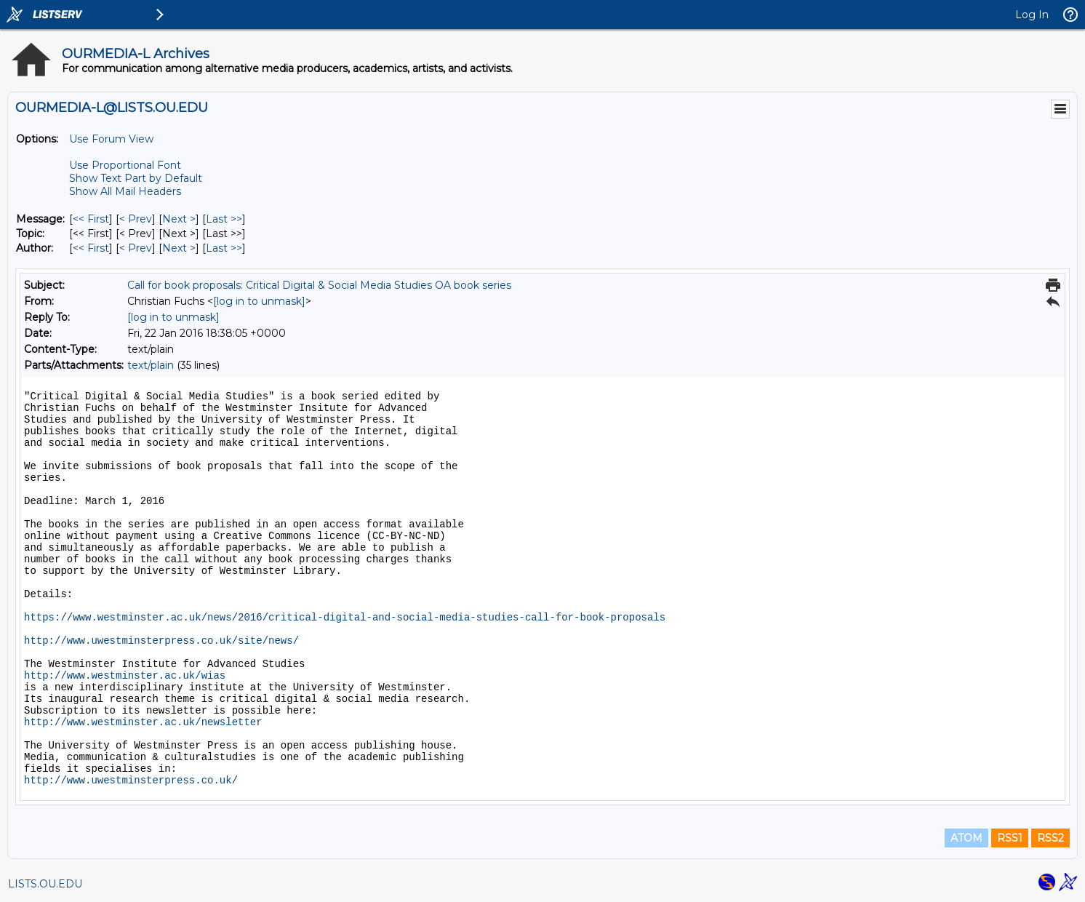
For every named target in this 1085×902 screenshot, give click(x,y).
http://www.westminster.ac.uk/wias (124, 676)
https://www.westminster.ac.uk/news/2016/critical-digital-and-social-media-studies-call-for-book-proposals (344, 617)
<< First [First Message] (91, 219)
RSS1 (1009, 838)
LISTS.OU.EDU (45, 883)
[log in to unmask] (259, 301)
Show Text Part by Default (135, 178)
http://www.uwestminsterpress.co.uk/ (131, 780)
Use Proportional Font (125, 165)
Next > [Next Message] (179, 219)
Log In (1032, 14)
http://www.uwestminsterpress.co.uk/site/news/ (161, 641)
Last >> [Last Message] (224, 219)
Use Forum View (111, 138)
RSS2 (1050, 838)
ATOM (966, 838)
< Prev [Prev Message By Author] (135, 248)
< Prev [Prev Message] (135, 219)
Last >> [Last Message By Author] (224, 248)
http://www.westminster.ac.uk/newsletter (143, 722)
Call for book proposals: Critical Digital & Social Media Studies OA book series (319, 285)
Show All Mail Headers (125, 191)
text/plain (150, 365)
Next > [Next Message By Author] (179, 248)
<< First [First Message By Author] (91, 248)
